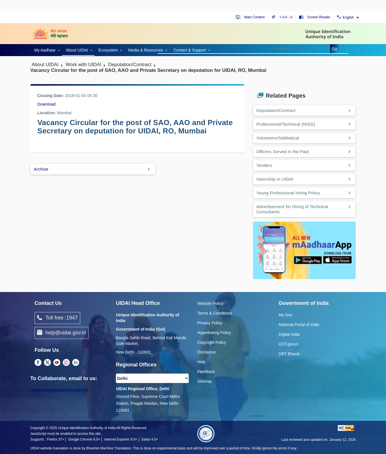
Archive (41, 169)
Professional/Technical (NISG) (285, 124)
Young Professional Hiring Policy (288, 192)
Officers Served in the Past (282, 151)
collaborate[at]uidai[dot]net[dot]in (59, 390)
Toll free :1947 (57, 318)
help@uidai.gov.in (61, 332)
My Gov (285, 315)
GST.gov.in (288, 344)
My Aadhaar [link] (45, 50)
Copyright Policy (211, 342)
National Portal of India (299, 324)
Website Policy (210, 303)
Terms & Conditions (214, 313)
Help (201, 362)
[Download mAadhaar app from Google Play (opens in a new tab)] (304, 250)
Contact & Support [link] (189, 50)
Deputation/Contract (275, 110)
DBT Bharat (289, 354)
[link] (46, 49)
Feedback (206, 371)
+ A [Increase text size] (282, 17)
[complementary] (38, 362)
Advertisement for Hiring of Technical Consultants (292, 209)
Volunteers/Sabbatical (277, 137)
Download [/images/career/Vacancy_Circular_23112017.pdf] (46, 104)
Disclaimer (206, 352)
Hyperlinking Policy (214, 332)
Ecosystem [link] (108, 50)
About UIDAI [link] (77, 50)
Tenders (264, 165)
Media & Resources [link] (145, 50)
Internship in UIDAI (274, 179)
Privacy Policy (209, 323)
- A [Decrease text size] (290, 17)
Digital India (289, 334)
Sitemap (204, 381)
